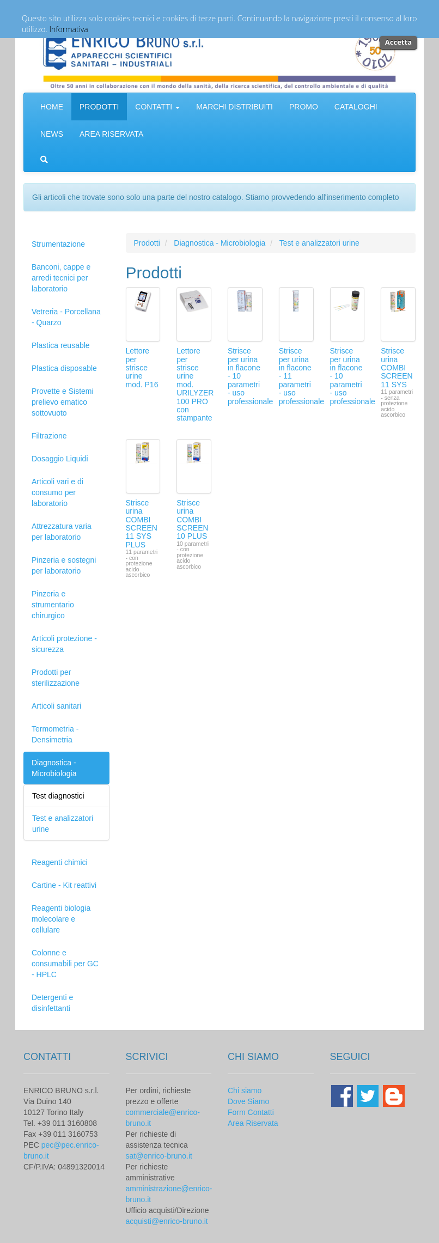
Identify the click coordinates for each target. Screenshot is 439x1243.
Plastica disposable (64, 368)
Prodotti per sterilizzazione (56, 677)
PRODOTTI (99, 106)
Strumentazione (58, 244)
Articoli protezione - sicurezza (64, 644)
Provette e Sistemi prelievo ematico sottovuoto (63, 402)
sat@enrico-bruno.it (159, 1155)
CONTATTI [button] (157, 106)
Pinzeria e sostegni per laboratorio (64, 565)
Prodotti (147, 243)
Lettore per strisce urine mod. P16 (142, 367)
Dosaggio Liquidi (60, 458)
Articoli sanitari (56, 706)
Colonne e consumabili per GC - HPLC (65, 963)
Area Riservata (253, 1123)
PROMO (303, 106)
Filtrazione (49, 435)
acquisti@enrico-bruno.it (167, 1221)
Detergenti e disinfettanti (52, 1003)
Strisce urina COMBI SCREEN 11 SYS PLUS (141, 523)
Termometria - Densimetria (55, 734)
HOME (51, 106)
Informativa (69, 29)
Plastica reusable (61, 345)
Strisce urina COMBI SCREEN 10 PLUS (192, 519)
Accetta (398, 42)
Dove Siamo (248, 1101)
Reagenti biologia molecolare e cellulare (61, 919)
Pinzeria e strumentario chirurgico (53, 604)
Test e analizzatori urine (319, 243)
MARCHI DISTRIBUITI (234, 106)
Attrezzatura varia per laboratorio (62, 531)
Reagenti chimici (60, 862)
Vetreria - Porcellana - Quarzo (66, 317)
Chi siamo (244, 1090)
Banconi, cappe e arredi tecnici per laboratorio (61, 278)
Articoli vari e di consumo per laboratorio (57, 492)
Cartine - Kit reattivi (64, 885)
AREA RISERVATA (111, 134)
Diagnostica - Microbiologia (54, 768)
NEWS (51, 134)
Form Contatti (251, 1112)
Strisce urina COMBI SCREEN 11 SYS (396, 367)
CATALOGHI (355, 106)
